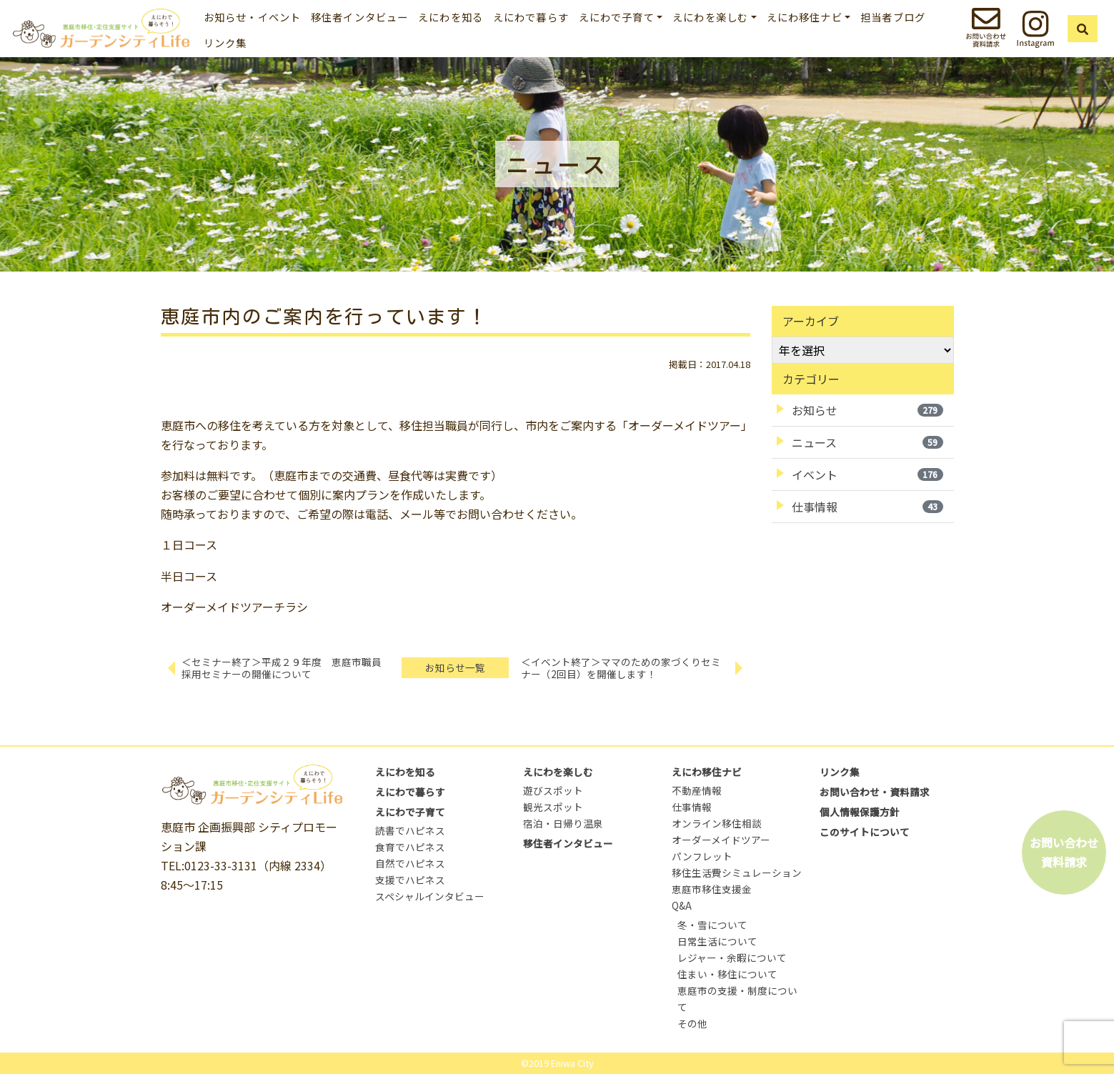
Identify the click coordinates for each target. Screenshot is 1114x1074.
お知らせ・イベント (252, 16)
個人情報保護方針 (860, 812)
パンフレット (702, 856)
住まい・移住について (727, 974)
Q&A (682, 905)
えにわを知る (450, 16)
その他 (692, 1023)
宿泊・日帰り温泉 (563, 823)
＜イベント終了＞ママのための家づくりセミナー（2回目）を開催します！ (621, 668)
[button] (1083, 28)
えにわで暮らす (531, 16)
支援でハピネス (410, 879)
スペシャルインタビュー (429, 896)
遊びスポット (553, 790)
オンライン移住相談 (717, 823)
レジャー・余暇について (732, 957)
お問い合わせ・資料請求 (875, 792)
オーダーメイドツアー (721, 839)
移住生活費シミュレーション (737, 872)
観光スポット (553, 807)
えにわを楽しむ (558, 772)
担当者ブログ (892, 16)
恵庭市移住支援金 (712, 889)
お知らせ (867, 410)
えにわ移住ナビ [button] (804, 16)
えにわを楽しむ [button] (710, 16)
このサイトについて (865, 832)
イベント (867, 474)
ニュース (867, 442)
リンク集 (225, 42)
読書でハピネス (410, 830)
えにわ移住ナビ (707, 772)
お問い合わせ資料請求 (1064, 852)
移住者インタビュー (359, 16)
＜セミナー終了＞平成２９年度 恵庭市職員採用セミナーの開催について (281, 668)
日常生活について (717, 941)
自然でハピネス (410, 863)
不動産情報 (697, 790)
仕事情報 (867, 506)
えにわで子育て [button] (617, 16)
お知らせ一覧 (455, 667)
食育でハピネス (410, 847)
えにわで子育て (410, 812)
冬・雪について (712, 925)
